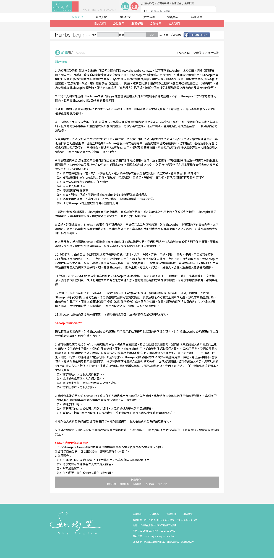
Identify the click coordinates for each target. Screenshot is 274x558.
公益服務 (118, 23)
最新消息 (196, 17)
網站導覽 (188, 514)
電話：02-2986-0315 (143, 530)
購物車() (149, 3)
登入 (152, 34)
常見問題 (154, 514)
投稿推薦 (189, 3)
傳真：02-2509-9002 (164, 530)
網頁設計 (189, 541)
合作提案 (155, 23)
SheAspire (183, 53)
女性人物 (101, 17)
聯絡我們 (171, 514)
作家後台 (176, 3)
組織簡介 (77, 17)
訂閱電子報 (163, 3)
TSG (181, 541)
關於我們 (100, 23)
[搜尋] (178, 11)
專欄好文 (125, 17)
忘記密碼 (176, 34)
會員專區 (173, 17)
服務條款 (137, 23)
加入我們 (174, 23)
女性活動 (149, 17)
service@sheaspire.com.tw (159, 536)
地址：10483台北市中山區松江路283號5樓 (154, 525)
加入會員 (163, 34)
